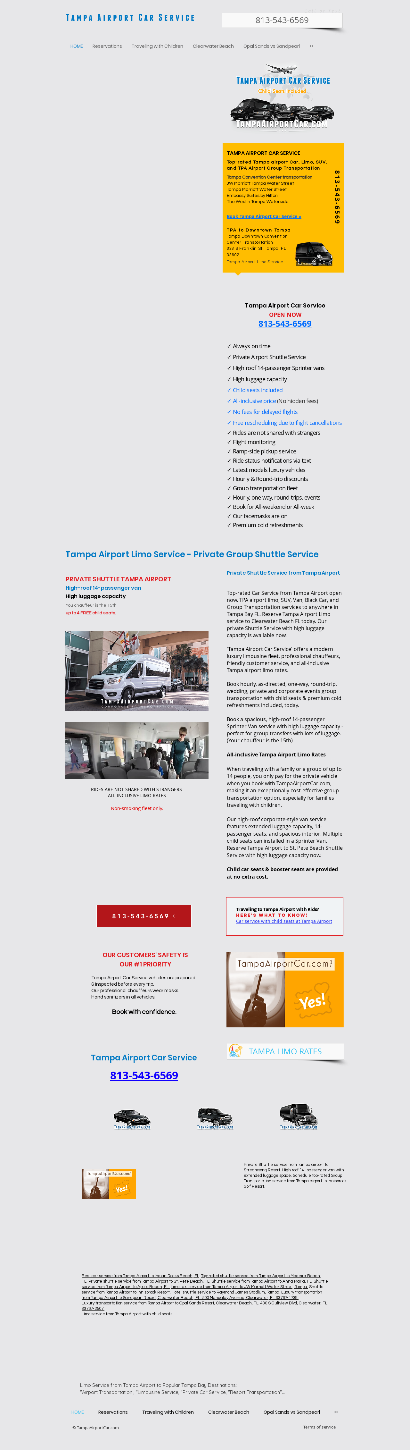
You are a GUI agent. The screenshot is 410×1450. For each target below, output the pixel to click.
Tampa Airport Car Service (131, 17)
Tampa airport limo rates (257, 670)
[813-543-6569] (282, 20)
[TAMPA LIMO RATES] (285, 1051)
